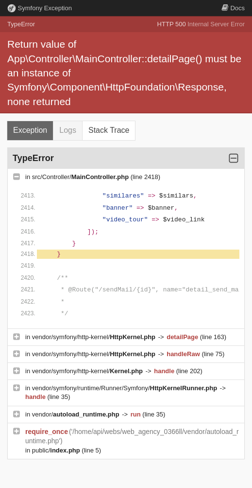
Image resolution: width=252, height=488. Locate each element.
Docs (233, 8)
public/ (57, 450)
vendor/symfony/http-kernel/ (94, 337)
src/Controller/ (81, 177)
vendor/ (76, 414)
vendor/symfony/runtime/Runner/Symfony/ (125, 388)
